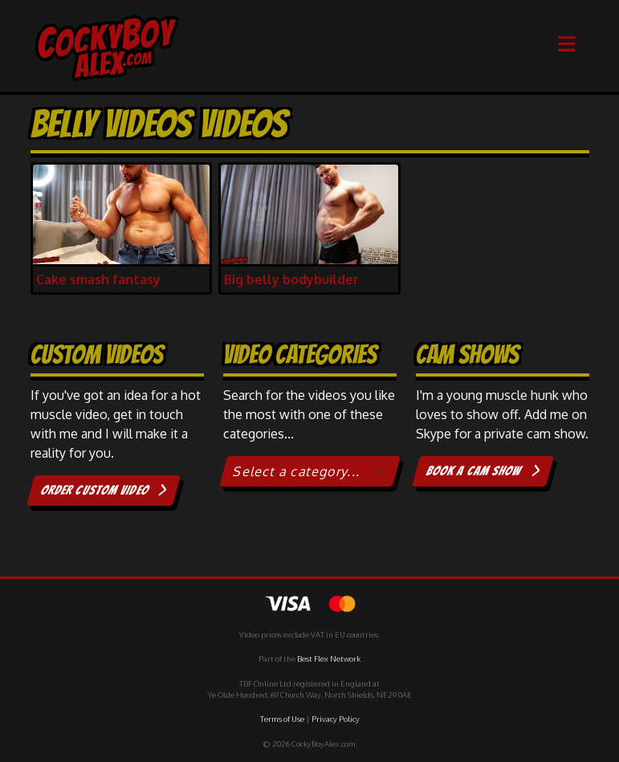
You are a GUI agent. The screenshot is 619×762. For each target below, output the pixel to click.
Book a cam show (482, 471)
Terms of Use (282, 718)
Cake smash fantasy (98, 279)
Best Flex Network (328, 658)
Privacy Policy (336, 718)
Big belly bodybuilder (291, 279)
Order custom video (103, 490)
